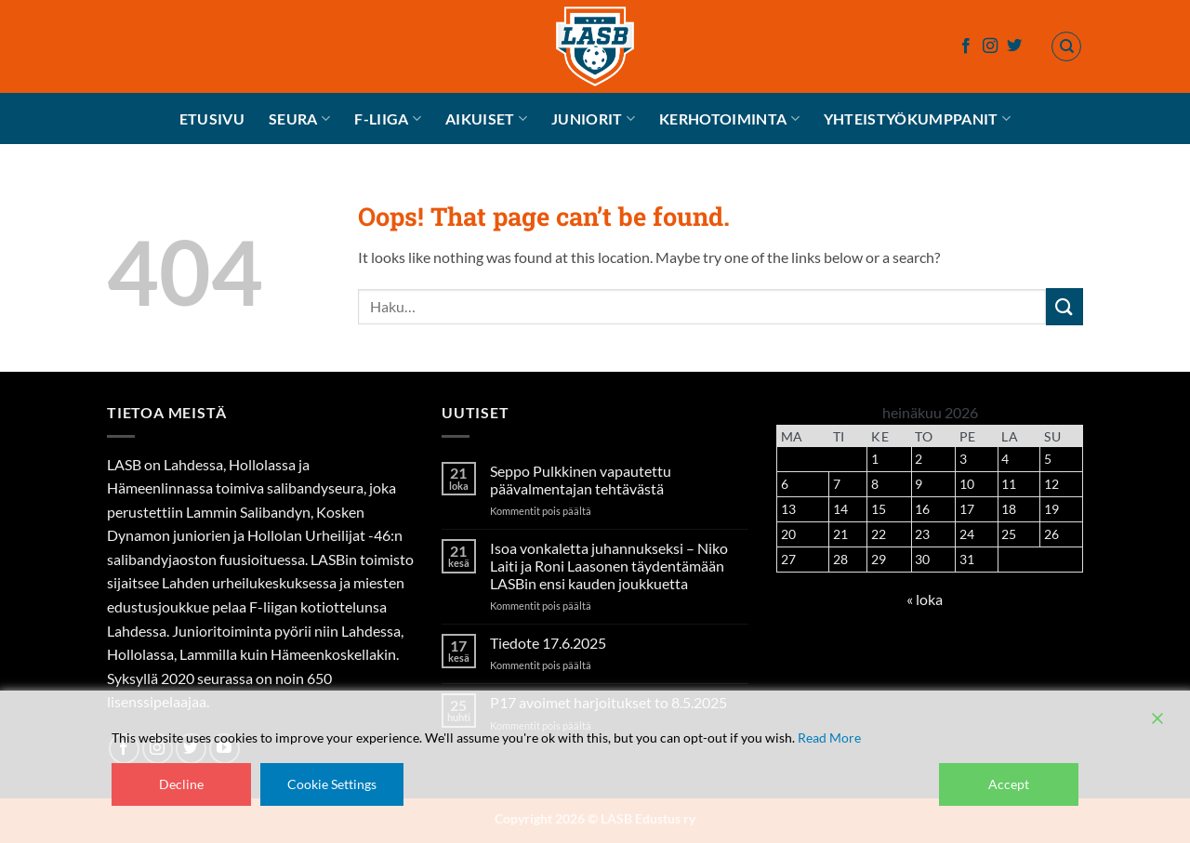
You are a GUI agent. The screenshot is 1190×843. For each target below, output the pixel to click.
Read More (829, 737)
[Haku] (1066, 46)
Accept (1008, 784)
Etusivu (212, 118)
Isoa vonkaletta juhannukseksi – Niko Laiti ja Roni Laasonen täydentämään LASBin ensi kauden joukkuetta (609, 565)
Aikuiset (486, 119)
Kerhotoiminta (729, 119)
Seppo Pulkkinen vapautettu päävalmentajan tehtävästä (580, 479)
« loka (924, 599)
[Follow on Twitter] (1014, 46)
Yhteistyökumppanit (917, 119)
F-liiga (387, 119)
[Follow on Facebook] (966, 46)
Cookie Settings (332, 784)
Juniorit (593, 119)
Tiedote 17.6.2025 (548, 643)
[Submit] (1064, 306)
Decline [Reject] (181, 784)
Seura (299, 119)
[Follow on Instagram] (990, 46)
